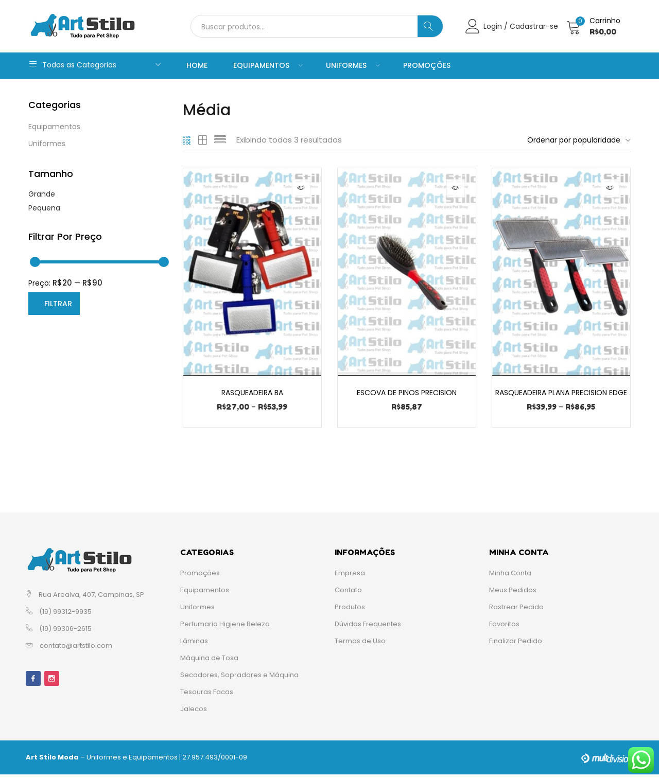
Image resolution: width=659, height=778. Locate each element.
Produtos (350, 610)
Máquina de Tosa (209, 661)
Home (196, 65)
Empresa (350, 576)
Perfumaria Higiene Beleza (225, 627)
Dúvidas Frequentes (368, 627)
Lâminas (194, 644)
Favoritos (504, 627)
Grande (41, 194)
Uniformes (351, 65)
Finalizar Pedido (515, 644)
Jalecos (193, 712)
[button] (595, 26)
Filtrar (58, 303)
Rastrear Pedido (516, 610)
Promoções (426, 65)
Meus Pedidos (512, 593)
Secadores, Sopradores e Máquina (239, 678)
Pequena (44, 208)
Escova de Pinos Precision (407, 392)
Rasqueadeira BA (252, 392)
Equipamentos (266, 65)
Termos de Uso (360, 644)
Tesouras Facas (206, 695)
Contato (348, 593)
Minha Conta (510, 576)
